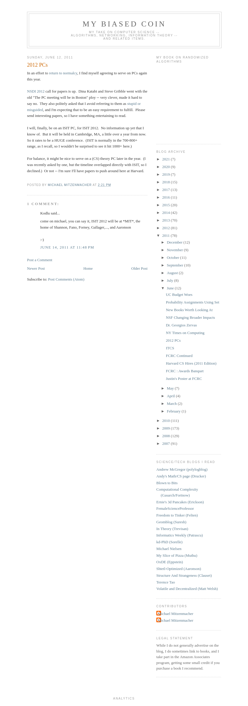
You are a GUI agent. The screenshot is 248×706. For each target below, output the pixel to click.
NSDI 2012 (36, 91)
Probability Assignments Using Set (192, 302)
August (173, 273)
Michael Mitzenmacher (175, 613)
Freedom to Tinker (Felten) (177, 515)
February (174, 411)
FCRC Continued (179, 355)
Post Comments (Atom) (66, 279)
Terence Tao (165, 582)
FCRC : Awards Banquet (184, 371)
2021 (166, 159)
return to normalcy (63, 73)
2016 (166, 197)
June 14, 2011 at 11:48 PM (67, 247)
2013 (166, 220)
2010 (166, 420)
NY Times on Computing (185, 333)
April (171, 396)
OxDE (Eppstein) (169, 562)
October (173, 257)
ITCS (170, 348)
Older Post (139, 268)
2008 (166, 436)
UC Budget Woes (179, 294)
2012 (166, 228)
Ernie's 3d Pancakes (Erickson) (180, 502)
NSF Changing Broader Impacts (190, 317)
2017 (166, 189)
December (175, 242)
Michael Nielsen (169, 548)
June (171, 288)
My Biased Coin (124, 24)
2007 (166, 443)
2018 (166, 182)
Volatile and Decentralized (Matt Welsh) (187, 588)
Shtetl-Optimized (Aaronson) (178, 568)
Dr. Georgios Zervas (181, 325)
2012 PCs (173, 340)
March (172, 403)
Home (88, 268)
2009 (166, 428)
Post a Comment (39, 260)
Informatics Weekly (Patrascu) (179, 535)
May (171, 388)
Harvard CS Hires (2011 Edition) (191, 363)
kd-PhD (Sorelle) (169, 542)
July (170, 280)
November (175, 250)
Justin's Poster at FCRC (184, 378)
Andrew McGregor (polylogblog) (181, 469)
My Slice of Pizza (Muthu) (176, 555)
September (175, 265)
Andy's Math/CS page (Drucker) (181, 476)
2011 (166, 235)
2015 (166, 205)
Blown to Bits (166, 483)
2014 (166, 212)
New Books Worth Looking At (189, 310)
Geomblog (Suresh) (171, 522)
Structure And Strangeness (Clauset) (184, 575)
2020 (166, 167)
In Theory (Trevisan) (172, 528)
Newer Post (36, 268)
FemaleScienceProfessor (175, 508)
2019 (166, 174)
